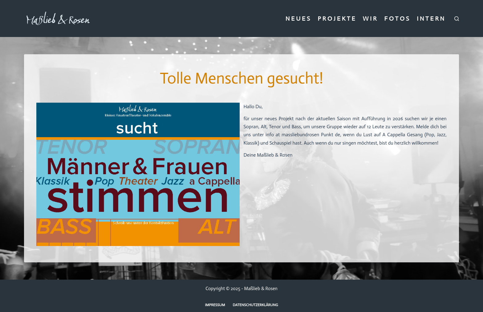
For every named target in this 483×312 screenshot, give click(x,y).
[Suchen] (456, 18)
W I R (369, 18)
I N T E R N (430, 18)
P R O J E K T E (336, 18)
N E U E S (298, 18)
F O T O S (396, 18)
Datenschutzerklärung (255, 305)
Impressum (215, 305)
